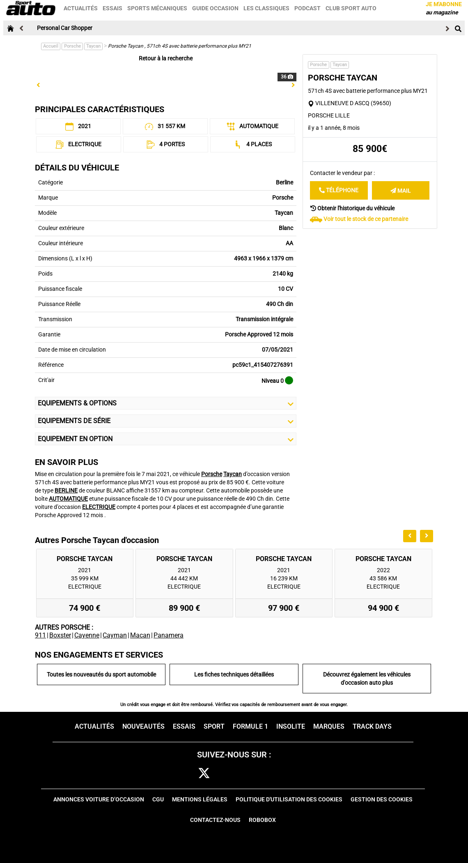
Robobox (262, 820)
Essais (113, 8)
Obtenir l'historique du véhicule (352, 208)
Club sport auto (351, 8)
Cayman (115, 635)
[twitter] (204, 773)
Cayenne (86, 635)
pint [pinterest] (253, 773)
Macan (140, 635)
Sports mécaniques (158, 8)
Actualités (81, 8)
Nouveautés (143, 726)
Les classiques (267, 8)
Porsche (72, 46)
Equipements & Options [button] (166, 403)
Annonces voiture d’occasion (98, 799)
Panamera (169, 635)
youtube (279, 773)
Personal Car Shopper (64, 28)
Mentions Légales (199, 799)
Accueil (50, 46)
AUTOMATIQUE (68, 498)
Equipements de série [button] (166, 421)
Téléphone (338, 190)
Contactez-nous (215, 820)
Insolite (290, 726)
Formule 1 (250, 726)
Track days (372, 726)
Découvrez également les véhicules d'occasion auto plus (367, 678)
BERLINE (66, 490)
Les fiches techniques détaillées (234, 674)
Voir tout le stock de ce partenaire (365, 219)
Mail (400, 190)
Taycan (93, 46)
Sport (214, 726)
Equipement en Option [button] (166, 439)
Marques (328, 726)
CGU (158, 799)
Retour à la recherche (166, 58)
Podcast (308, 8)
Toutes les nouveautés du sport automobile (101, 674)
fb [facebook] (182, 773)
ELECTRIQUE (98, 507)
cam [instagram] (229, 773)
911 (40, 635)
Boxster (60, 635)
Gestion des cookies (382, 799)
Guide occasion (216, 8)
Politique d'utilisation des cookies (289, 799)
